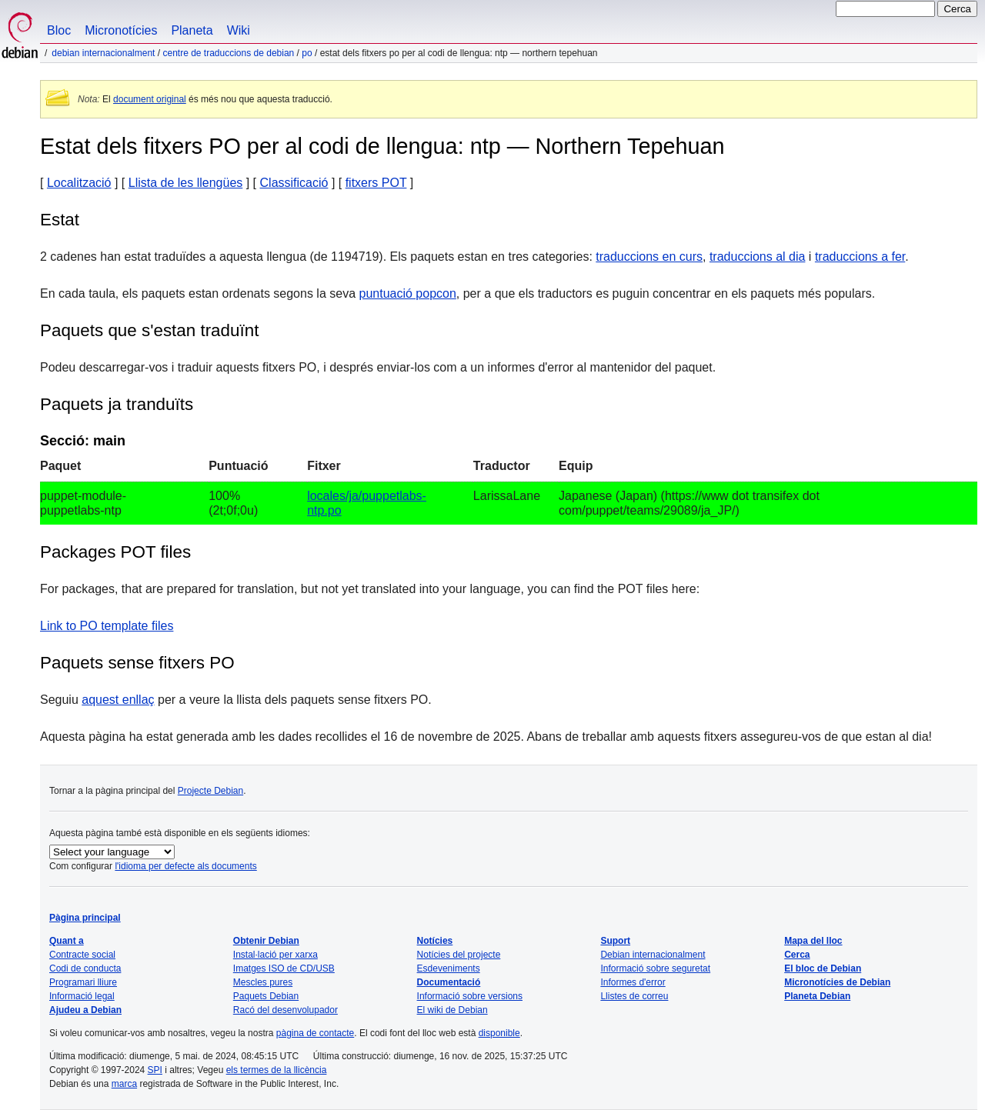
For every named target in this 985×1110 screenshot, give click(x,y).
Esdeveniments (448, 968)
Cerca (797, 954)
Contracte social (82, 954)
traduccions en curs (649, 256)
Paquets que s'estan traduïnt (149, 330)
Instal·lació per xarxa (275, 954)
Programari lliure (83, 982)
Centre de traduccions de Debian (228, 53)
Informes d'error (632, 982)
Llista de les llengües (186, 182)
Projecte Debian (210, 790)
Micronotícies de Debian (837, 982)
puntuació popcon (407, 293)
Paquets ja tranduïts (116, 404)
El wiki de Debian (452, 1010)
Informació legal (82, 996)
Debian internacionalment (103, 53)
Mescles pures (262, 982)
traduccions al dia (758, 256)
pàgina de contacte (315, 1033)
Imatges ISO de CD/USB (284, 968)
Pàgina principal (85, 917)
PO (307, 53)
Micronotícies (121, 30)
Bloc (59, 30)
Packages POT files (115, 552)
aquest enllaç (118, 699)
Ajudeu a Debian (85, 1010)
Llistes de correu (634, 996)
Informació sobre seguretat (655, 968)
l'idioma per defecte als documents (185, 866)
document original (149, 99)
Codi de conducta (85, 968)
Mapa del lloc (813, 940)
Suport (615, 940)
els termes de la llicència (276, 1070)
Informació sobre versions (470, 996)
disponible (499, 1033)
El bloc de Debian (822, 968)
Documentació (449, 982)
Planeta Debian (817, 996)
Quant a (66, 940)
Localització (79, 182)
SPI (155, 1070)
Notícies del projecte (459, 954)
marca (124, 1083)
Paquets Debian (266, 996)
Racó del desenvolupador (285, 1010)
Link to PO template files (106, 625)
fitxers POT (376, 182)
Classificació (294, 182)
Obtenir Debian (266, 940)
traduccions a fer (860, 256)
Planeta (191, 30)
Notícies (435, 940)
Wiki (238, 30)
